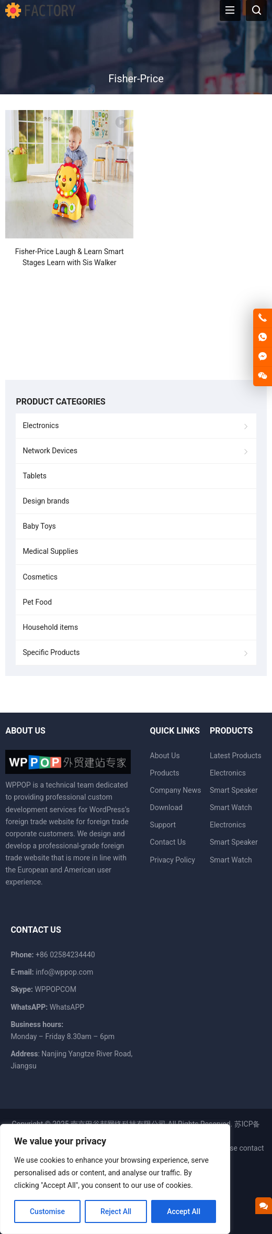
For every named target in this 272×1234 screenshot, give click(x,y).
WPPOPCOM (55, 989)
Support (163, 825)
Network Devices (49, 450)
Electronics (40, 425)
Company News (175, 790)
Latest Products (236, 755)
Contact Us (168, 842)
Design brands (45, 501)
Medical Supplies (50, 551)
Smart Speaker (234, 790)
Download (166, 807)
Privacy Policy (172, 860)
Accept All (183, 1211)
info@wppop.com (64, 972)
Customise (47, 1211)
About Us (165, 755)
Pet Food (37, 602)
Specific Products (51, 652)
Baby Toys (38, 526)
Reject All (115, 1211)
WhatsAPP (67, 1007)
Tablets (34, 476)
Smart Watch (231, 807)
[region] (115, 1179)
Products (164, 773)
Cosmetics (40, 577)
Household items (50, 627)
